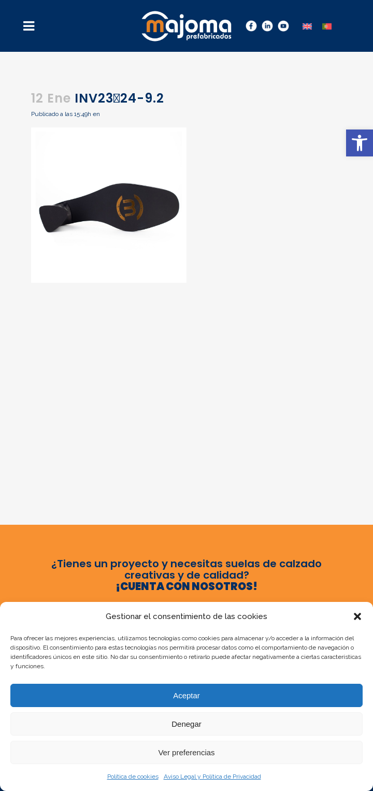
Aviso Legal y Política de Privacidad (212, 776)
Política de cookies (133, 776)
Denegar (186, 724)
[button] (359, 143)
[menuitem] (307, 25)
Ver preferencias (186, 752)
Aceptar (186, 695)
